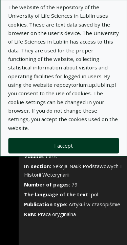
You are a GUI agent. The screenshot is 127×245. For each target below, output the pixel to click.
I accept (63, 145)
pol (94, 194)
